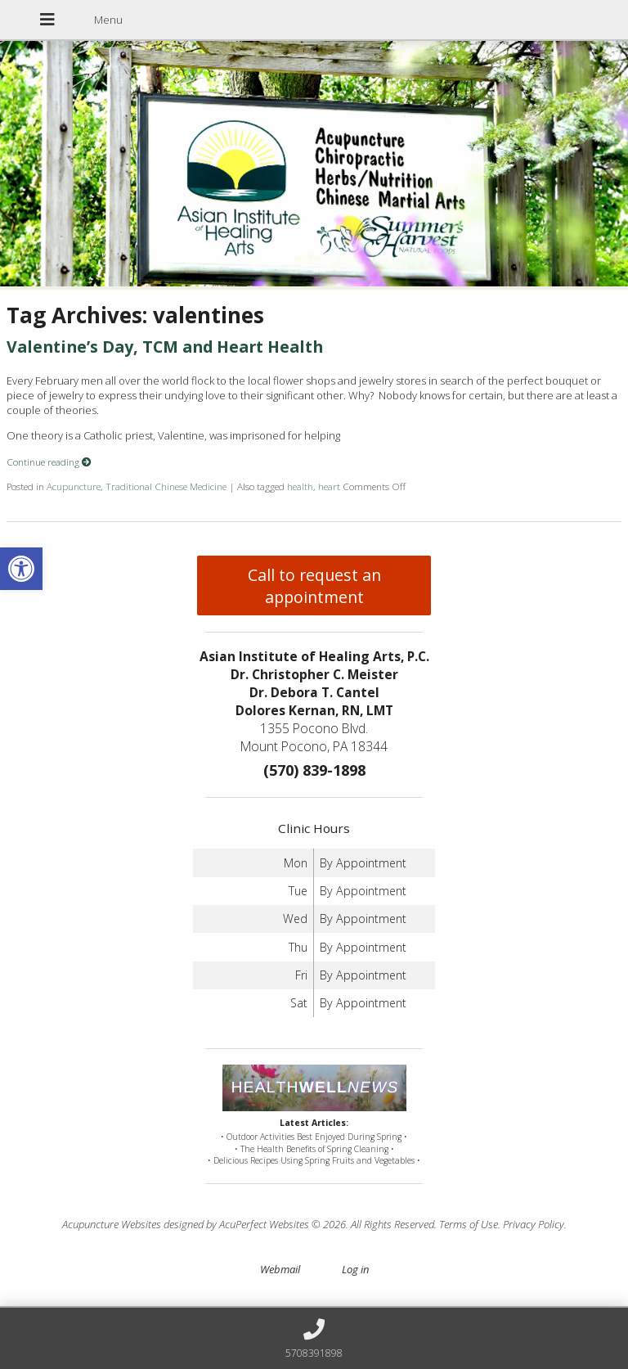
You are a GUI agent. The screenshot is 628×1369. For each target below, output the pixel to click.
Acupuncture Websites (111, 1224)
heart (329, 486)
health (300, 486)
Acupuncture (74, 486)
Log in (355, 1269)
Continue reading (49, 461)
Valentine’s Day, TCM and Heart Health (165, 346)
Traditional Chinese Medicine (166, 486)
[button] (21, 568)
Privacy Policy (533, 1224)
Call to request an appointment (314, 586)
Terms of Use (468, 1224)
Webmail (280, 1269)
